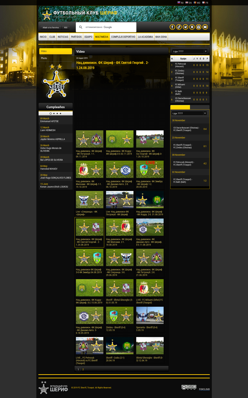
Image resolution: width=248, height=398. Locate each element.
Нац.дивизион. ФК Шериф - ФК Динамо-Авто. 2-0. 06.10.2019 (119, 184)
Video (44, 51)
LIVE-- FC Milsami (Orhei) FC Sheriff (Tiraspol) (149, 301)
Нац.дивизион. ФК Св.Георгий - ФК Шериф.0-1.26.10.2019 (149, 154)
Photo (44, 58)
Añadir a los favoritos (51, 28)
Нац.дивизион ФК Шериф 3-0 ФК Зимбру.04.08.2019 (89, 271)
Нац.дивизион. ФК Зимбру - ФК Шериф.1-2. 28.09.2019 (149, 184)
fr (205, 2)
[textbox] (188, 51)
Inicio (43, 36)
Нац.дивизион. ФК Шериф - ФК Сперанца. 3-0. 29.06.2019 (119, 272)
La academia (145, 36)
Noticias (63, 36)
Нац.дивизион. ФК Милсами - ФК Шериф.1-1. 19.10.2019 (89, 184)
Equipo (88, 36)
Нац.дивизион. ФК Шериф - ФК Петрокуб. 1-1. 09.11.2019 (89, 154)
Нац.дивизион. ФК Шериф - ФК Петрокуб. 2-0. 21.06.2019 (149, 272)
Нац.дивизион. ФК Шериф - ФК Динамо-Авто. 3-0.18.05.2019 (89, 330)
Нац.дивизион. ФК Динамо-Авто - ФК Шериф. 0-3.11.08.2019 (149, 242)
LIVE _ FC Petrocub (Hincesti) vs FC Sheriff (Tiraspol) (86, 360)
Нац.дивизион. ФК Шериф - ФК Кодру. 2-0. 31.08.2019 (149, 213)
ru (180, 2)
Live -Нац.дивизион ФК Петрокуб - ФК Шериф (117, 213)
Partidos (76, 36)
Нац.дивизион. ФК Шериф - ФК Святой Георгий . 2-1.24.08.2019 (89, 242)
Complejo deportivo (123, 36)
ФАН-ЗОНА (161, 36)
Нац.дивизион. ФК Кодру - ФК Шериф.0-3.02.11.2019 (119, 152)
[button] (206, 51)
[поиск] (106, 27)
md (196, 2)
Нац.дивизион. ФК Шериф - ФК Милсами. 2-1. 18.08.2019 (119, 242)
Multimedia (101, 36)
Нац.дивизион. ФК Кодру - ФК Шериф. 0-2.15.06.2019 (89, 301)
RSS (65, 28)
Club (52, 36)
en (188, 2)
